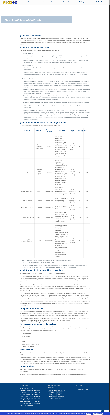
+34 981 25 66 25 (55, 394)
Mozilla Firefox (26, 336)
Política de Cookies (82, 391)
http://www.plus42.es (55, 398)
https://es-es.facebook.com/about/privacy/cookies (60, 318)
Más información (98, 413)
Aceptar (89, 413)
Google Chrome (26, 333)
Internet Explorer (26, 339)
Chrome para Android (28, 346)
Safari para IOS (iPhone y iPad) (30, 344)
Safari (23, 341)
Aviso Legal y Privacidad (83, 389)
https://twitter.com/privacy (37, 320)
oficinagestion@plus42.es (57, 396)
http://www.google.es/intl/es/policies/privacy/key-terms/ (34, 322)
